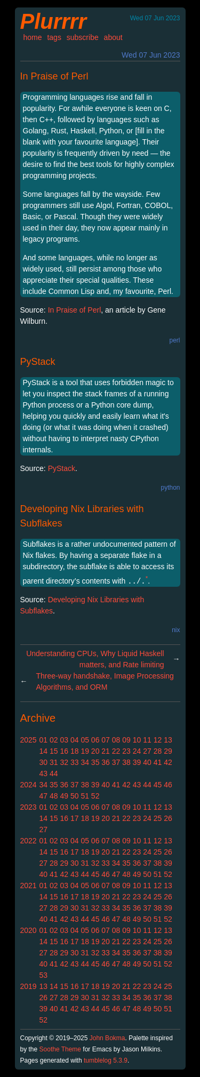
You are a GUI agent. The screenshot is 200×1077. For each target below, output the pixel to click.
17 (74, 818)
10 (137, 740)
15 (54, 751)
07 (105, 740)
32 (64, 762)
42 (168, 762)
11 (147, 740)
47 (43, 796)
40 (147, 762)
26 (168, 818)
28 (158, 751)
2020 (28, 930)
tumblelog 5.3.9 (105, 1060)
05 (85, 740)
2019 (28, 986)
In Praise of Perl (54, 76)
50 (74, 796)
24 (137, 751)
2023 (28, 807)
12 (158, 740)
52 (95, 796)
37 (116, 762)
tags (54, 37)
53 (43, 975)
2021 (28, 885)
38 (126, 762)
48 (54, 796)
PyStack (37, 361)
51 (85, 796)
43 (43, 773)
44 (54, 773)
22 (116, 751)
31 (54, 762)
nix (176, 630)
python (170, 487)
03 (64, 740)
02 (54, 740)
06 (95, 740)
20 (95, 751)
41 (158, 762)
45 (158, 784)
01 (43, 740)
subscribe (83, 37)
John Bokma (107, 1038)
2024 (28, 784)
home (32, 37)
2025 (28, 740)
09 (126, 740)
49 (64, 796)
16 (64, 751)
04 (74, 740)
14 (43, 751)
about (113, 37)
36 (105, 762)
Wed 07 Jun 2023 (151, 55)
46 (168, 784)
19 (85, 751)
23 (126, 751)
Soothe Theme (60, 1049)
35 (95, 762)
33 (74, 762)
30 (43, 762)
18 (74, 751)
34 (85, 762)
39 (137, 762)
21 (105, 751)
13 (168, 740)
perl (174, 340)
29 (168, 751)
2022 (28, 840)
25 (158, 818)
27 (147, 751)
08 (116, 740)
